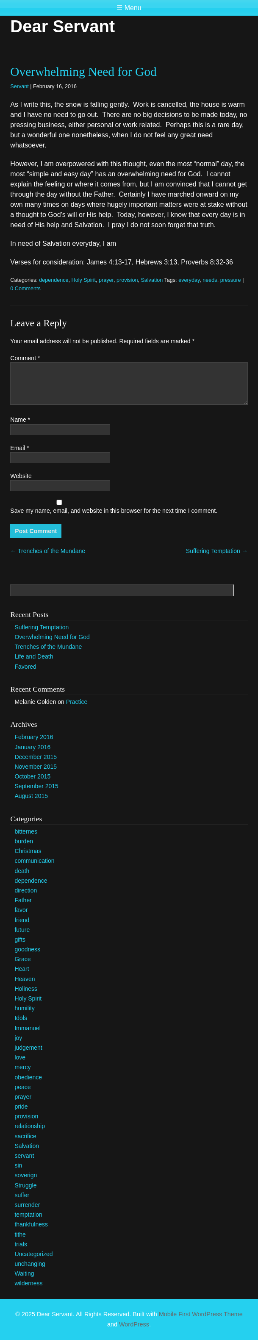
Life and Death (33, 656)
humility (24, 1008)
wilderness (28, 1283)
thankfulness (31, 1224)
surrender (27, 1204)
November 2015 (35, 766)
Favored (25, 666)
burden (23, 841)
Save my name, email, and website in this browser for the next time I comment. (113, 510)
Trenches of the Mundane (47, 551)
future (22, 929)
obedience (28, 1077)
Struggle (25, 1185)
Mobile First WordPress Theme (201, 1314)
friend (21, 920)
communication (34, 860)
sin (18, 1165)
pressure (230, 280)
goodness (27, 949)
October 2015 (32, 776)
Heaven (24, 979)
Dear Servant (62, 26)
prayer (106, 280)
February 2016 (33, 737)
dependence (53, 280)
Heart (21, 968)
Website (20, 476)
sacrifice (25, 1136)
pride (21, 1106)
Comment (25, 358)
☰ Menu (129, 7)
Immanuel (27, 1028)
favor (21, 909)
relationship (29, 1126)
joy (18, 1037)
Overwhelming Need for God (83, 71)
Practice (77, 701)
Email (19, 448)
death (21, 870)
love (19, 1057)
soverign (25, 1175)
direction (25, 890)
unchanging (29, 1263)
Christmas (27, 851)
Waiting (24, 1273)
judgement (28, 1047)
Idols (20, 1018)
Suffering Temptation (217, 551)
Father (22, 900)
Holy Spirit (84, 280)
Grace (22, 959)
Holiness (25, 988)
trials (20, 1244)
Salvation (152, 280)
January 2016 (32, 747)
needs (210, 280)
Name (20, 419)
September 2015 (36, 786)
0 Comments (25, 289)
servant (24, 1155)
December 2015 (35, 756)
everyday (189, 280)
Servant (19, 86)
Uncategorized (33, 1254)
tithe (19, 1234)
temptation (28, 1214)
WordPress (134, 1324)
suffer (21, 1195)
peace (22, 1087)
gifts (19, 939)
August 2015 (31, 795)
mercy (22, 1067)
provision (127, 280)
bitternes (25, 831)
